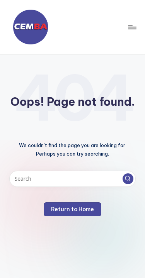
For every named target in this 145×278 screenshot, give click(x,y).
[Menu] (132, 27)
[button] (128, 178)
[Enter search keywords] (72, 179)
